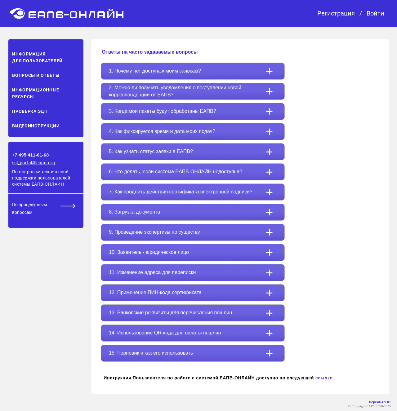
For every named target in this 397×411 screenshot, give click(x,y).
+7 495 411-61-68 (30, 154)
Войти (375, 13)
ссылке (323, 377)
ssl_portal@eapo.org (33, 162)
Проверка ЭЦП (29, 111)
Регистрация (336, 13)
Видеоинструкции (36, 125)
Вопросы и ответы (35, 75)
